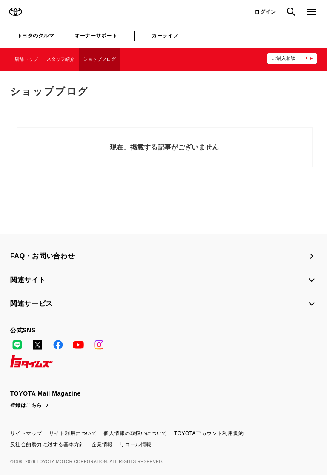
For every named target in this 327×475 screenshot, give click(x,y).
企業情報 (102, 444)
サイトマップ (26, 433)
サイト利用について (73, 433)
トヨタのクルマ (35, 36)
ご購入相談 (283, 58)
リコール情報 (136, 444)
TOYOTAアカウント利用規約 (209, 433)
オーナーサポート (96, 36)
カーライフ (165, 36)
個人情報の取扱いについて (135, 433)
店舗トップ (26, 59)
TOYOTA (15, 11)
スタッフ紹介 (60, 59)
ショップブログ (99, 59)
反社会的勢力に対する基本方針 (47, 444)
